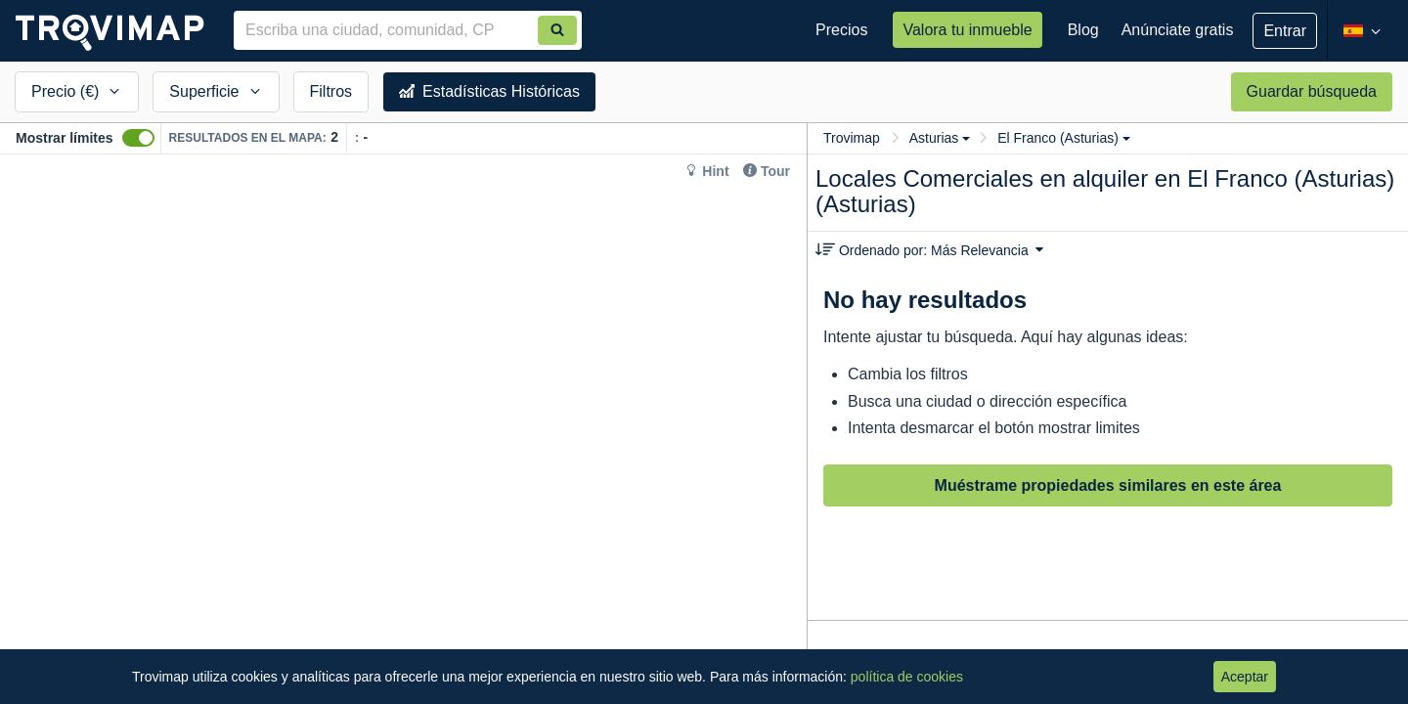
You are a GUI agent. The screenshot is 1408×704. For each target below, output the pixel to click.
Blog (1083, 30)
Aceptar (1244, 676)
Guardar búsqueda (1312, 91)
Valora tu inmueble (967, 30)
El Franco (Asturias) (1063, 138)
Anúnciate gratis (1178, 30)
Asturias (940, 138)
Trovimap (851, 138)
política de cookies (907, 676)
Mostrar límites (64, 138)
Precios (841, 30)
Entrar (1284, 30)
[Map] (403, 429)
